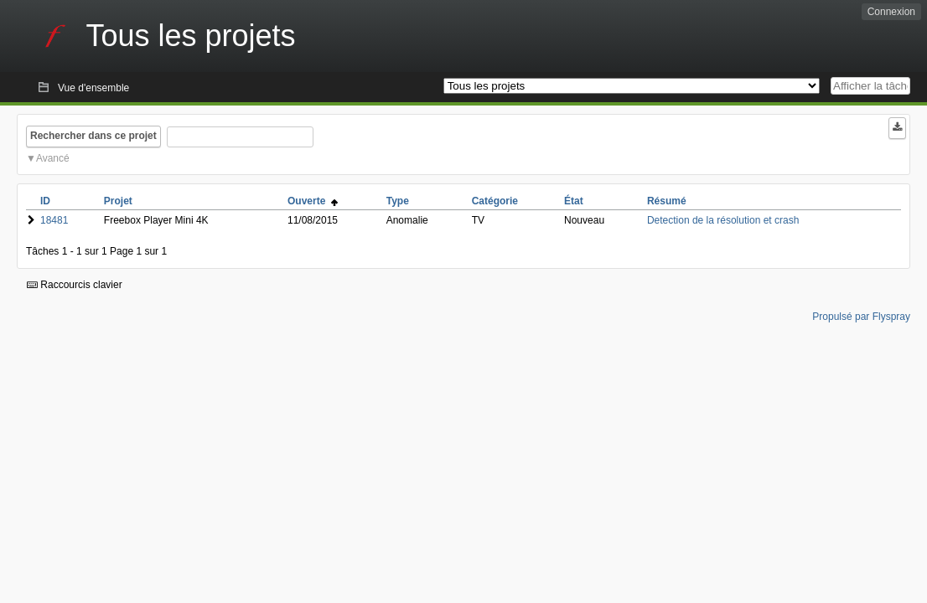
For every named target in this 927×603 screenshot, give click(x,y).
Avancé (53, 158)
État (573, 201)
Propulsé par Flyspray (861, 316)
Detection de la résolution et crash (723, 220)
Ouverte (312, 201)
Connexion (891, 12)
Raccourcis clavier (74, 285)
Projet (118, 201)
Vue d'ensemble (93, 88)
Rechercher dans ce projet (93, 136)
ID (45, 201)
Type (397, 201)
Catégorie (495, 201)
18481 (54, 220)
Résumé (666, 201)
